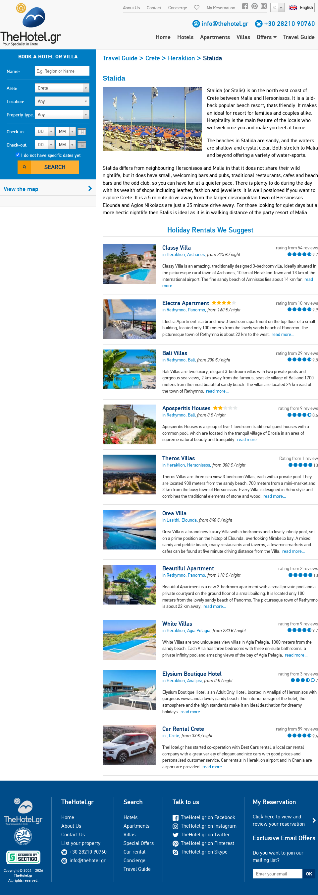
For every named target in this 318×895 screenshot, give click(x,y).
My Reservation (221, 8)
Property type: (20, 115)
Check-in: (16, 132)
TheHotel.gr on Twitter (201, 834)
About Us (131, 8)
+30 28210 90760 (289, 23)
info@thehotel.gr (225, 23)
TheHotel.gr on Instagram (205, 826)
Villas (243, 37)
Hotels (185, 37)
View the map (48, 188)
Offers (267, 37)
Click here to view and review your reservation (279, 820)
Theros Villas (178, 458)
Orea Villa (174, 513)
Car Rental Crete (183, 729)
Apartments (215, 37)
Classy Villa (176, 247)
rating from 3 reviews (298, 674)
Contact (154, 8)
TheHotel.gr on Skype (200, 852)
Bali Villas (174, 353)
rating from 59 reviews (297, 729)
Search (55, 167)
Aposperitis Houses (186, 408)
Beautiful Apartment (188, 568)
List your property (80, 843)
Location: (15, 101)
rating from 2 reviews (298, 568)
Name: (13, 71)
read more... (283, 334)
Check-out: (17, 145)
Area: (12, 88)
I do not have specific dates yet (50, 155)
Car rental (134, 852)
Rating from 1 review (298, 458)
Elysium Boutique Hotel (192, 673)
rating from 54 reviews (297, 248)
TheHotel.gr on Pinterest (203, 843)
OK (309, 874)
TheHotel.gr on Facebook (204, 817)
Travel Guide (299, 37)
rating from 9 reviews (298, 408)
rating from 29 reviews (297, 353)
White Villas (177, 623)
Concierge (177, 8)
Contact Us (73, 834)
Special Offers (139, 843)
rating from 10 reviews (297, 303)
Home (163, 37)
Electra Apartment (185, 303)
